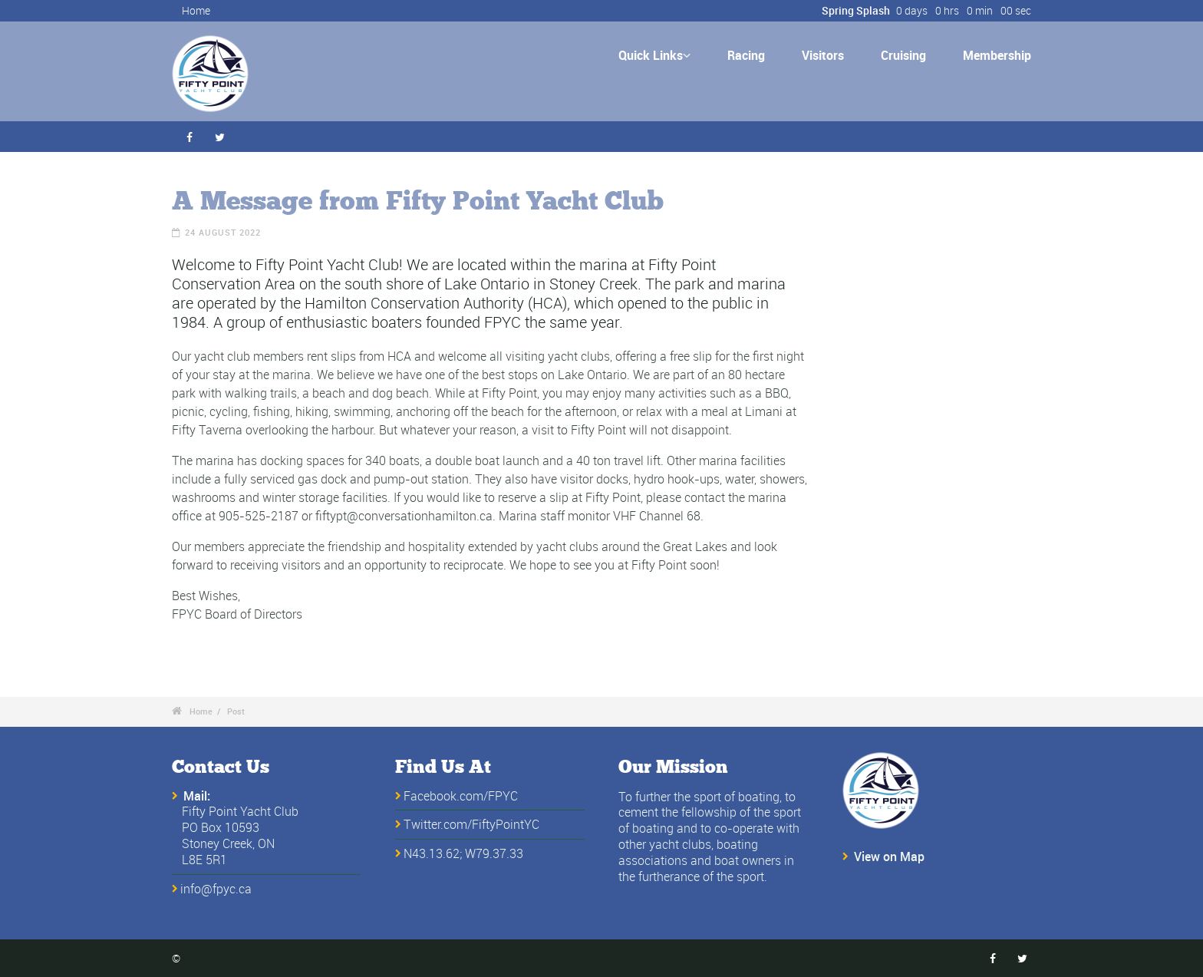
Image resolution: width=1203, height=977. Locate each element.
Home (196, 10)
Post (236, 711)
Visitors (823, 55)
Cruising (903, 55)
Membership (997, 55)
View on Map (889, 856)
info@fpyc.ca (216, 888)
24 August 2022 (223, 232)
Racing (746, 55)
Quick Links (654, 55)
